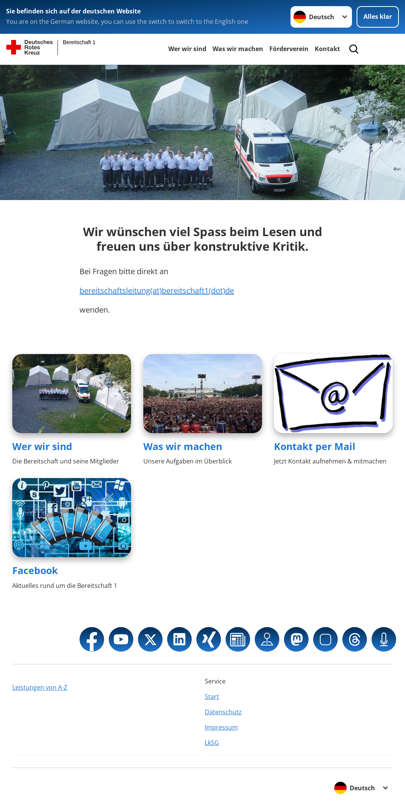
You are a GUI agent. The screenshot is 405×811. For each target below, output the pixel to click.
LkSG (212, 742)
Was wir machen (237, 49)
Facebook (35, 570)
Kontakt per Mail (314, 446)
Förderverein (289, 49)
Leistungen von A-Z (39, 687)
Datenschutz (223, 712)
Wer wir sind (187, 49)
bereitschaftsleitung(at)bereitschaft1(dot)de (157, 290)
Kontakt (327, 49)
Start (212, 696)
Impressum (221, 727)
